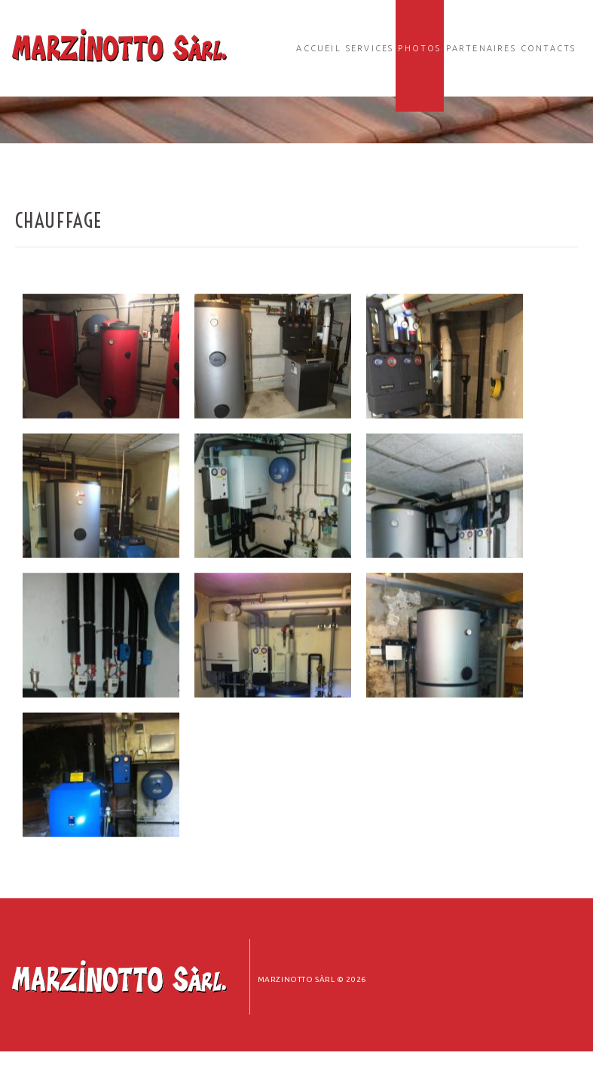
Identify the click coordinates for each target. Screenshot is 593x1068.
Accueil (318, 48)
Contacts (548, 48)
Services (370, 48)
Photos (419, 48)
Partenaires (481, 48)
